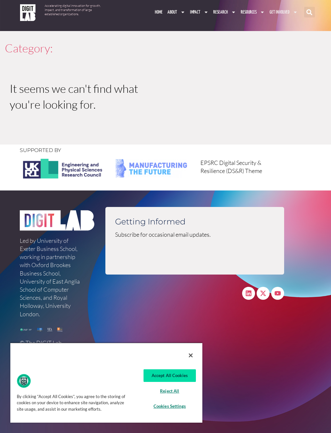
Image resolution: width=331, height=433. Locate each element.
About (176, 12)
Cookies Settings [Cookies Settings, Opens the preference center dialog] (170, 406)
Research (224, 12)
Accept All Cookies (170, 375)
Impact (199, 12)
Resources (253, 12)
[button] (309, 12)
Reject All (169, 391)
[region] (106, 382)
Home (159, 12)
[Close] (191, 355)
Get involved (284, 12)
